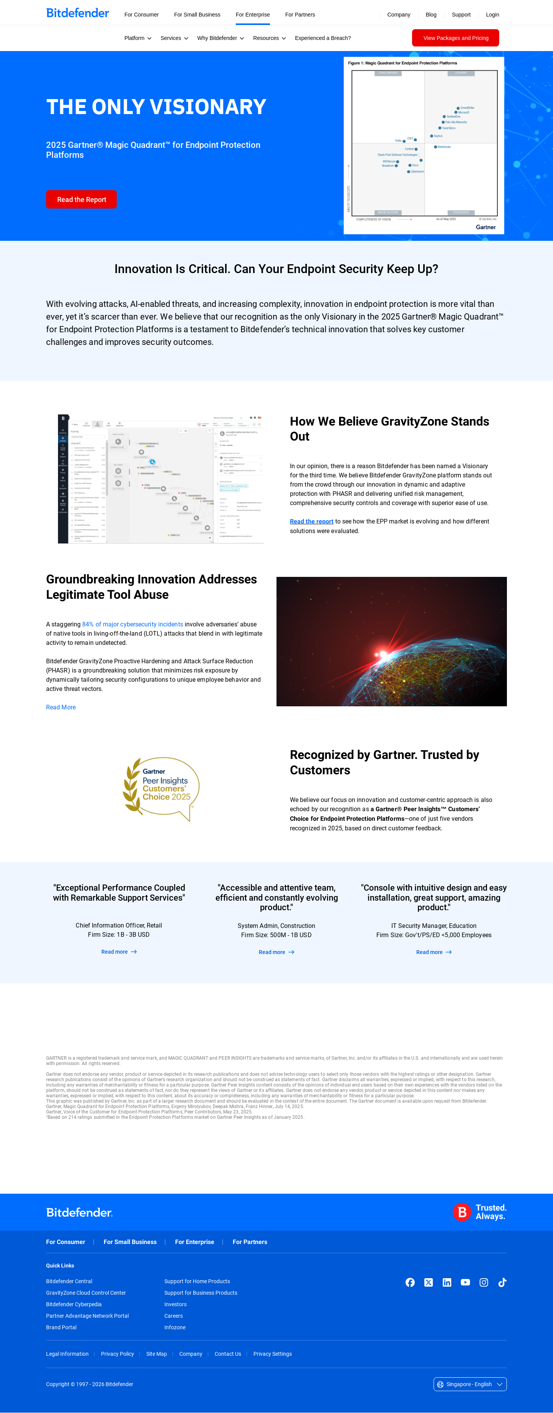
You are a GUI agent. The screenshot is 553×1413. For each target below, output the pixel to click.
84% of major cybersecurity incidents (132, 624)
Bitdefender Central (69, 1281)
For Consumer (65, 1242)
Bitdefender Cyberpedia (74, 1304)
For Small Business (130, 1242)
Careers (173, 1316)
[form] (82, 199)
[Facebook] (410, 1282)
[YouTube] (465, 1282)
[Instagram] (483, 1282)
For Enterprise (194, 1242)
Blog (431, 15)
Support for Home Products (197, 1281)
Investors (175, 1304)
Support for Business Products (200, 1293)
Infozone (174, 1327)
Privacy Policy (117, 1354)
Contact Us (228, 1354)
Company (190, 1354)
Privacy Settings (272, 1354)
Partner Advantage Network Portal (87, 1316)
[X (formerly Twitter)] (428, 1282)
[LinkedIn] (447, 1282)
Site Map (156, 1354)
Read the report (311, 521)
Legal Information (67, 1354)
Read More (61, 707)
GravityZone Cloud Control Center (86, 1293)
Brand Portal (61, 1327)
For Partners (250, 1242)
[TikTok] (502, 1282)
